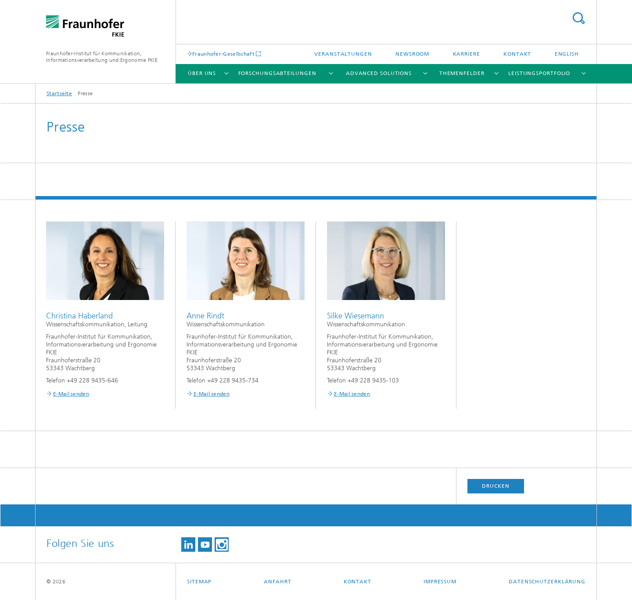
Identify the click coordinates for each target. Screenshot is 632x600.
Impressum (440, 582)
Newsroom (412, 54)
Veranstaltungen (343, 54)
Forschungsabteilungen (277, 73)
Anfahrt (277, 582)
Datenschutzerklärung (547, 582)
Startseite (59, 93)
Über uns (202, 73)
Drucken (495, 486)
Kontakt (517, 54)
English (567, 54)
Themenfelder (462, 73)
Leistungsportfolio (539, 73)
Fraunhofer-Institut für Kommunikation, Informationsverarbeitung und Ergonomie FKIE (102, 56)
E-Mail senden (71, 394)
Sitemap (199, 582)
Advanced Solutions (379, 73)
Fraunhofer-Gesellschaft (223, 54)
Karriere (466, 54)
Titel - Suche (578, 18)
